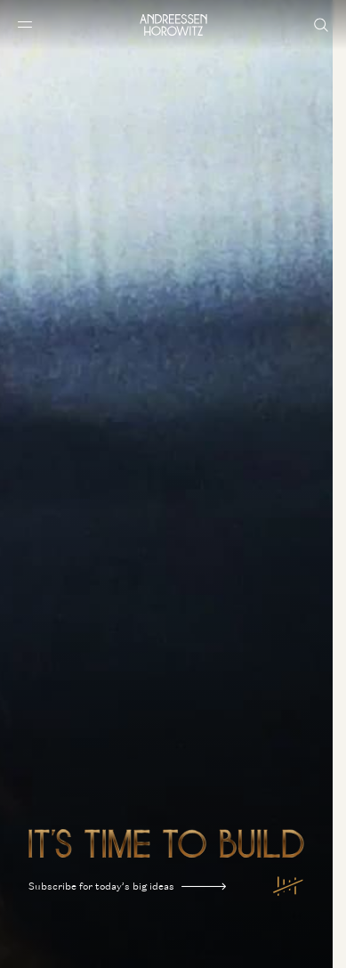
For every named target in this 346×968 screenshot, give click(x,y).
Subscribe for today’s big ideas (127, 886)
